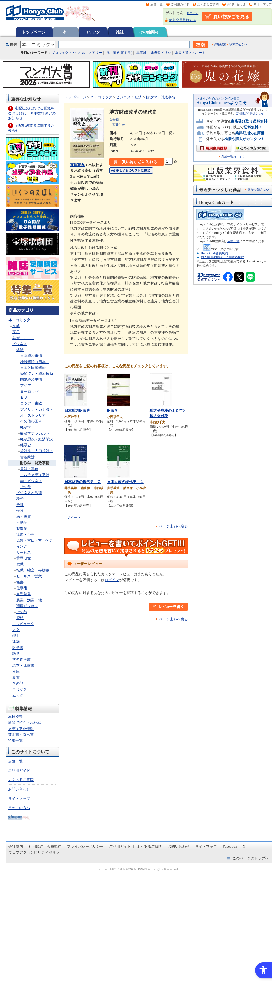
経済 (20, 350)
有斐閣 (114, 119)
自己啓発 (23, 594)
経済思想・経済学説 (36, 439)
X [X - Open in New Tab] (244, 846)
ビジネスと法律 (29, 493)
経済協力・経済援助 (36, 373)
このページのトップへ (250, 858)
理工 (16, 636)
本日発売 (15, 717)
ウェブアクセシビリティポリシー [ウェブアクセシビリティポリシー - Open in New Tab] (35, 852)
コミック (92, 32)
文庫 (16, 671)
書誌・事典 (29, 469)
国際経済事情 (31, 379)
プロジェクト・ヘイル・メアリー (77, 53)
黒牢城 (141, 53)
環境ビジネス (27, 606)
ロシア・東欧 (31, 403)
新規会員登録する (182, 20)
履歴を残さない (258, 189)
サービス (23, 552)
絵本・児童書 (23, 665)
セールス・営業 (29, 576)
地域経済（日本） (34, 362)
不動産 (21, 522)
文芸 (16, 326)
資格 (20, 618)
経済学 (25, 427)
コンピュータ (23, 624)
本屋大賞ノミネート (190, 53)
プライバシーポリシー (85, 846)
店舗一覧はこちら (233, 156)
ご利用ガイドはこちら (250, 113)
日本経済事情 (31, 355)
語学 (16, 653)
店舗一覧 (156, 4)
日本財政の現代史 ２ (82, 482)
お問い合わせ (236, 4)
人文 (16, 630)
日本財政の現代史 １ (125, 482)
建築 (16, 641)
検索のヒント (238, 44)
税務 (20, 498)
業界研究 (23, 558)
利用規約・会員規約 (45, 846)
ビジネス (19, 344)
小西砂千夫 (117, 124)
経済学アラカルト (34, 433)
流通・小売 (25, 534)
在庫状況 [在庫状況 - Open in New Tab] (77, 165)
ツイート (73, 518)
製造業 (21, 528)
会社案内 (15, 846)
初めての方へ (19, 808)
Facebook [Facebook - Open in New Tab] (230, 846)
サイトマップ (262, 4)
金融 (20, 505)
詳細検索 (220, 44)
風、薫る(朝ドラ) (119, 53)
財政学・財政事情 (34, 463)
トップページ (33, 32)
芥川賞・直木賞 (21, 735)
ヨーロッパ (29, 391)
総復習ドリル (161, 53)
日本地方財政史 (77, 410)
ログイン (192, 13)
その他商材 (149, 32)
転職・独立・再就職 (32, 570)
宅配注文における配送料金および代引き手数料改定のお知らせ (32, 113)
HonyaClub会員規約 (214, 253)
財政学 (112, 410)
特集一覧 (15, 740)
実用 (16, 332)
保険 (20, 511)
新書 (16, 677)
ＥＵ (23, 397)
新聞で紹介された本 (24, 722)
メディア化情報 (21, 729)
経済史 (25, 445)
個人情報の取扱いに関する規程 (222, 257)
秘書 (20, 582)
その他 (25, 487)
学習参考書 (21, 659)
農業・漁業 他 (29, 600)
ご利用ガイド (180, 4)
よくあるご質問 (208, 4)
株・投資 (23, 516)
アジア (25, 385)
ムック (17, 695)
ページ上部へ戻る (173, 526)
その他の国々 (31, 421)
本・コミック (19, 320)
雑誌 (120, 32)
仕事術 (21, 588)
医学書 (17, 648)
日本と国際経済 (33, 368)
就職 (20, 564)
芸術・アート (23, 338)
